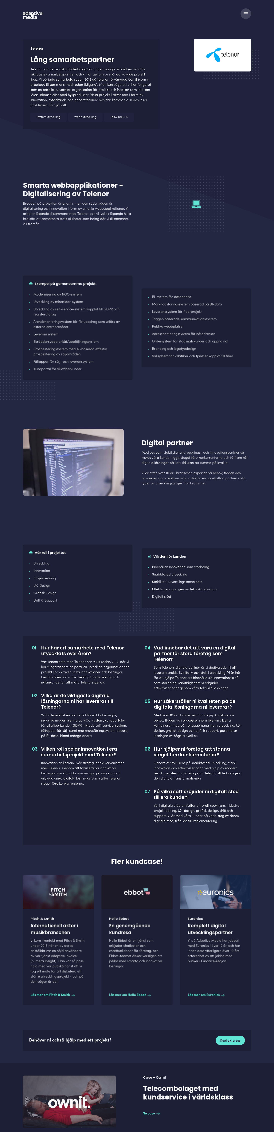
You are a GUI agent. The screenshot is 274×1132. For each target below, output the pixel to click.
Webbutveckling (85, 117)
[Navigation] (246, 13)
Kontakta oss (227, 1040)
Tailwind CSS (119, 117)
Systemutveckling (49, 117)
